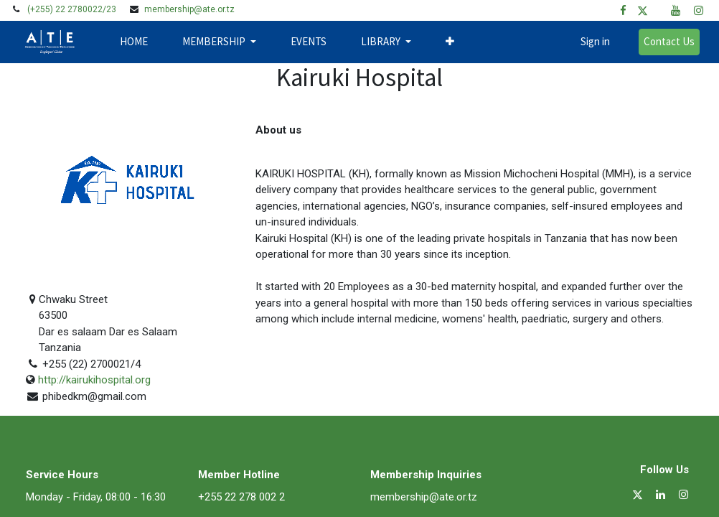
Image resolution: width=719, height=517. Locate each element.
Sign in (588, 41)
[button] (456, 42)
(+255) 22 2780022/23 (71, 9)
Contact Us (662, 41)
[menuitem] (140, 42)
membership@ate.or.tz (189, 9)
